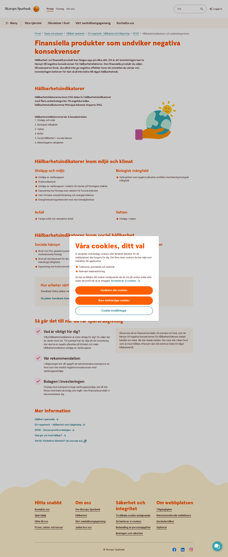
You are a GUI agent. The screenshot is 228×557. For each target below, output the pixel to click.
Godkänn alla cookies (114, 290)
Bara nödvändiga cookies (114, 300)
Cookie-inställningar (114, 311)
